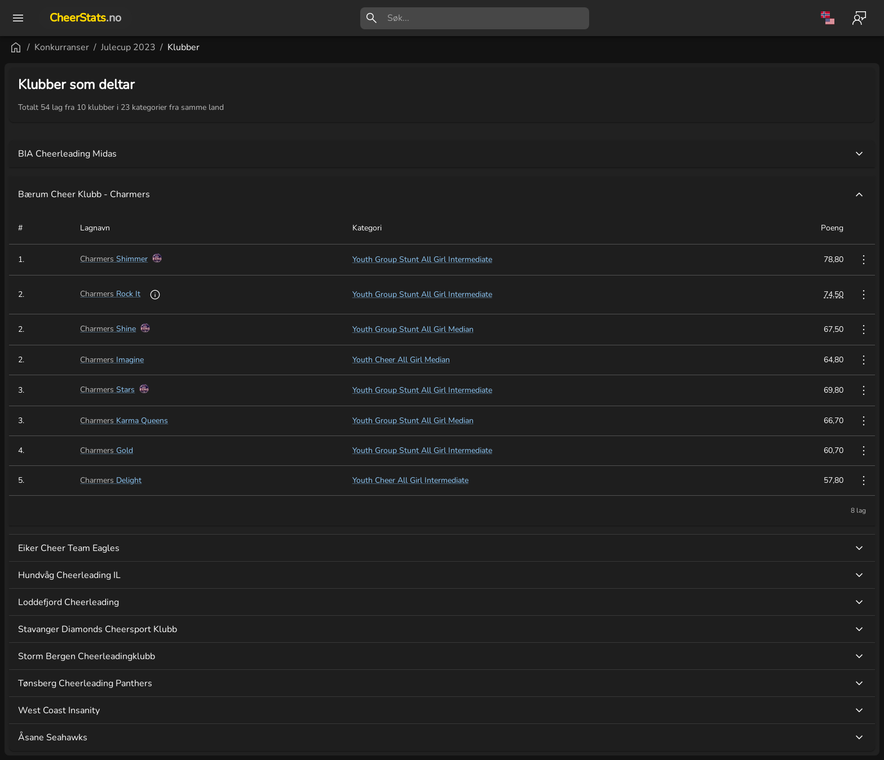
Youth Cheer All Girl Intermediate (492, 480)
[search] (488, 18)
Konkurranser (197, 47)
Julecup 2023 (263, 47)
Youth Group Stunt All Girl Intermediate (504, 259)
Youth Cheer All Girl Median (483, 359)
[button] (67, 673)
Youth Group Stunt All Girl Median (494, 329)
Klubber (319, 47)
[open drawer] (18, 18)
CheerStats (85, 17)
